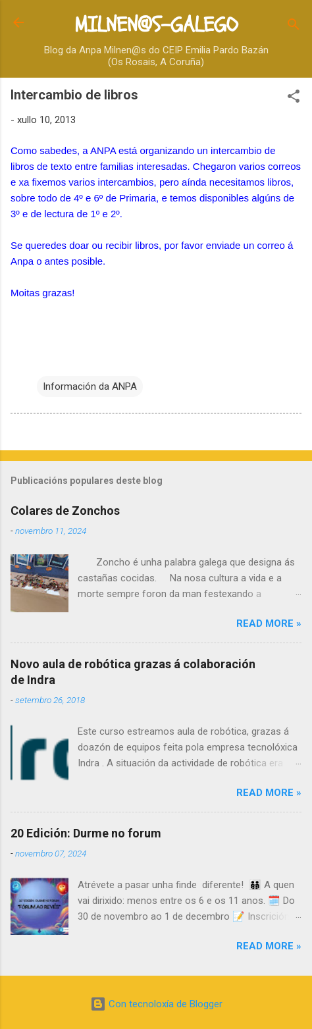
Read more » (268, 623)
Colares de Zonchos (65, 510)
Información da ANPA (90, 386)
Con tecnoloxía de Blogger (156, 1004)
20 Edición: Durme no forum (86, 833)
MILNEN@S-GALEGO (156, 25)
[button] (293, 98)
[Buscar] (293, 27)
